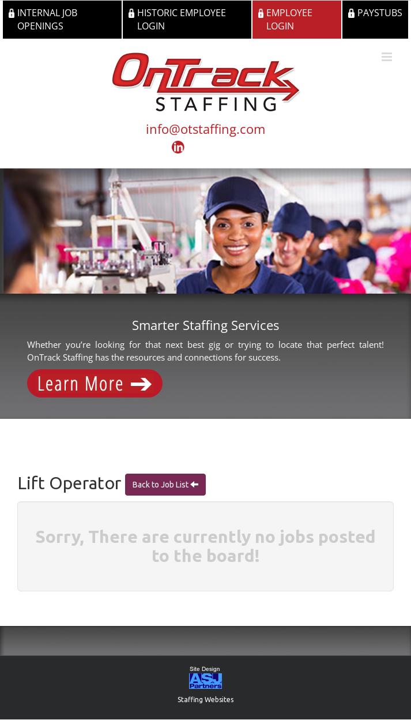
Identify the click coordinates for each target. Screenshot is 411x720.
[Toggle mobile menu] (388, 57)
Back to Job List (161, 484)
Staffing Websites (205, 699)
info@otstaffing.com (205, 128)
